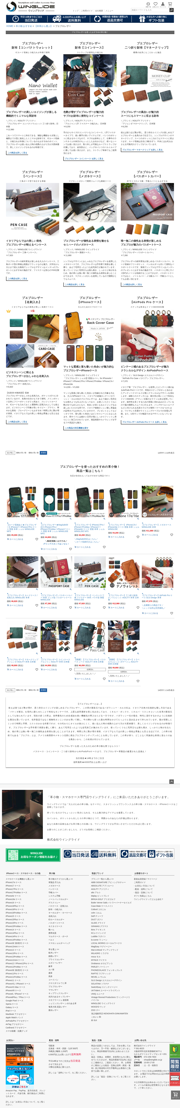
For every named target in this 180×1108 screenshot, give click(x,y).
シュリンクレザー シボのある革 (62, 1003)
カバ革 (51, 969)
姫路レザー (53, 956)
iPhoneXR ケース (13, 990)
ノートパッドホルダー (58, 899)
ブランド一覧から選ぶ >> (102, 879)
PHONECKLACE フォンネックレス (106, 970)
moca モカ (95, 957)
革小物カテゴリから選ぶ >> (60, 879)
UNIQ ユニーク (98, 994)
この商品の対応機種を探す (76, 428)
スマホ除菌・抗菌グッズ (16, 1031)
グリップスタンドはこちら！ (56, 544)
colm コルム (96, 913)
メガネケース (54, 886)
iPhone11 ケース (13, 980)
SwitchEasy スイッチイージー (104, 987)
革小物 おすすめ (24, 26)
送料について (64, 1073)
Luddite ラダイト (98, 936)
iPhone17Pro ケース (15, 889)
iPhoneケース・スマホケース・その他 (23, 873)
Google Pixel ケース (14, 1000)
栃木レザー (53, 953)
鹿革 (50, 973)
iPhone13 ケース (13, 950)
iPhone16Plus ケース (15, 906)
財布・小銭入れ (55, 909)
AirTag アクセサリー (15, 1024)
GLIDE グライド (98, 923)
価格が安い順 (21, 453)
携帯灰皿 (52, 933)
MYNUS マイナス (99, 960)
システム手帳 (54, 896)
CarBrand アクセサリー (16, 1027)
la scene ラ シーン (99, 940)
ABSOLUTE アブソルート (102, 886)
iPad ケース (11, 1011)
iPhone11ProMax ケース (16, 977)
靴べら (51, 930)
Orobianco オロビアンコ (102, 963)
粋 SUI (94, 1020)
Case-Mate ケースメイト (102, 906)
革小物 (52, 873)
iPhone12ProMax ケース (16, 967)
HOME (9, 26)
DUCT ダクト (97, 919)
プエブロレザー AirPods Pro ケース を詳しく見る (144, 422)
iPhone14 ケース (13, 930)
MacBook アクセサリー (16, 1014)
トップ (76, 11)
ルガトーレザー (55, 963)
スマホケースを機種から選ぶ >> (20, 879)
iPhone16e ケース (14, 899)
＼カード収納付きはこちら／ (87, 542)
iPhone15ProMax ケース (16, 926)
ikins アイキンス (98, 930)
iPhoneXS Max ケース (15, 987)
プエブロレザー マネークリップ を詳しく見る (142, 150)
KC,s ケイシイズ (98, 933)
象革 (50, 966)
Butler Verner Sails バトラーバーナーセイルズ (111, 902)
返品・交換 (97, 1040)
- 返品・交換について (143, 892)
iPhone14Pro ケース (15, 936)
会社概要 (99, 11)
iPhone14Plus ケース (15, 933)
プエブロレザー (55, 986)
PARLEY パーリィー (100, 967)
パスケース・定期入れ (58, 906)
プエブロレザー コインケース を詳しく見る (84, 159)
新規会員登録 (140, 879)
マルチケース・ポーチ (58, 936)
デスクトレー (54, 902)
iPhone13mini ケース (15, 946)
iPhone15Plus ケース (15, 919)
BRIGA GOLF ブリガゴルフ (103, 899)
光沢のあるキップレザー (59, 997)
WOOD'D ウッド (98, 1007)
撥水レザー (53, 1010)
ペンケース (53, 889)
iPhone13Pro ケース (15, 953)
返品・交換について (110, 1076)
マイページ (152, 879)
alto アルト (96, 892)
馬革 (50, 976)
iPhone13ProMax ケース (16, 957)
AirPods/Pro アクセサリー (17, 1021)
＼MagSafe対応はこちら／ (86, 539)
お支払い (10, 1040)
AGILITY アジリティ (100, 889)
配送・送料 (54, 1040)
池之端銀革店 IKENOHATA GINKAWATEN (109, 1013)
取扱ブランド (98, 873)
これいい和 (96, 1017)
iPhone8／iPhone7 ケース (17, 994)
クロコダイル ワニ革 (57, 983)
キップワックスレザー (58, 993)
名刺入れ (52, 916)
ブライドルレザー (56, 959)
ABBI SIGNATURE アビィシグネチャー (108, 882)
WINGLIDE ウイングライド (103, 1003)
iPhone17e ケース (14, 882)
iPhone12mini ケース (15, 960)
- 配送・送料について (143, 889)
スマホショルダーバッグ (59, 943)
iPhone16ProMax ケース (16, 913)
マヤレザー (53, 990)
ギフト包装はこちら (143, 896)
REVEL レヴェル (98, 977)
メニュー (109, 11)
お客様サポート (141, 873)
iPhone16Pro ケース (15, 909)
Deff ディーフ (97, 916)
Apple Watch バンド (14, 1017)
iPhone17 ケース (13, 886)
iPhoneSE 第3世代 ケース (17, 943)
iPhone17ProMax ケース (16, 892)
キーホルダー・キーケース (60, 913)
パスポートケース (56, 923)
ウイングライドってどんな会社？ (148, 899)
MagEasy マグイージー (101, 946)
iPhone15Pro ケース (15, 923)
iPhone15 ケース (13, 916)
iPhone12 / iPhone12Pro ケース (20, 963)
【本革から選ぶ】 (44, 26)
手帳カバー (53, 892)
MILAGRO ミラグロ (100, 953)
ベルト (51, 940)
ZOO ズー (95, 1010)
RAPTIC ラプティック (101, 973)
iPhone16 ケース (13, 902)
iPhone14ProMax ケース (16, 940)
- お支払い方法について (144, 886)
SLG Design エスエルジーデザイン (106, 980)
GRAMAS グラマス (99, 926)
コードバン (53, 980)
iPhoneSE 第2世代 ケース (17, 970)
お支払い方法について (25, 1102)
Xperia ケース (12, 1004)
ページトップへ (171, 781)
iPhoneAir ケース (13, 896)
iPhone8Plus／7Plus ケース (18, 997)
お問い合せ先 (140, 1040)
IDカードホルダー (56, 919)
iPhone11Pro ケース (15, 973)
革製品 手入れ (54, 882)
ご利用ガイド (87, 11)
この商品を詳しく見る (17, 153)
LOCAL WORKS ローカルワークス (106, 943)
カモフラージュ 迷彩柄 (58, 1000)
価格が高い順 (34, 453)
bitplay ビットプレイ (100, 896)
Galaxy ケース (12, 1007)
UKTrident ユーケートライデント (105, 990)
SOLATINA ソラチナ (100, 984)
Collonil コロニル (98, 909)
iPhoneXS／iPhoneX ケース (18, 984)
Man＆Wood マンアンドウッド (104, 950)
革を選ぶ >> (53, 949)
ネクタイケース (55, 926)
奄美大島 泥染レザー (57, 1007)
